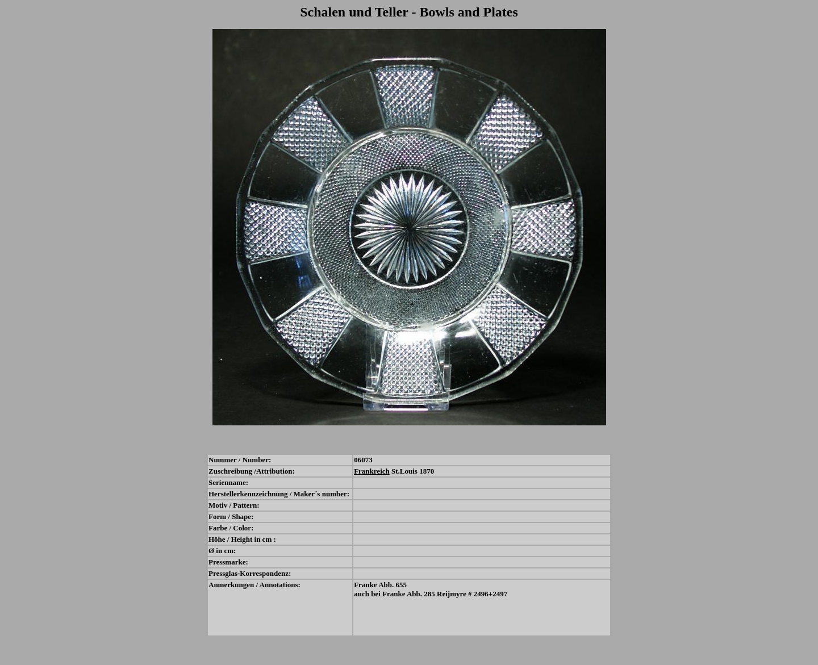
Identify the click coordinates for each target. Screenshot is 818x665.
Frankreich (372, 471)
